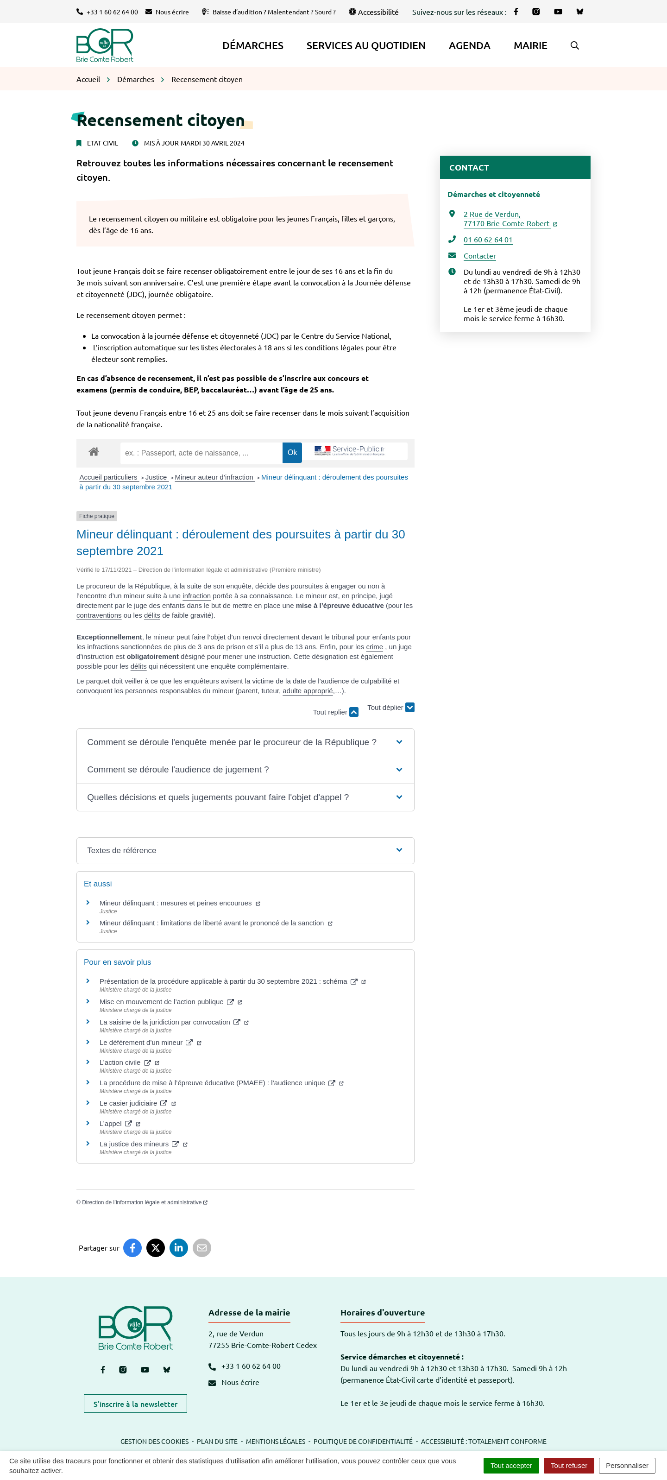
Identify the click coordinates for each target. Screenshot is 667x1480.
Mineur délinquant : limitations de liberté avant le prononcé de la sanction (216, 923)
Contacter (480, 255)
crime (374, 647)
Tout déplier (391, 708)
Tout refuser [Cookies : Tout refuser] (569, 1465)
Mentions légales (275, 1441)
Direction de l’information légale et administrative (145, 1202)
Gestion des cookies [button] (154, 1441)
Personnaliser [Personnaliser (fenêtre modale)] (627, 1465)
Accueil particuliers (109, 477)
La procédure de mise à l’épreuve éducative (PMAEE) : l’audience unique (222, 1083)
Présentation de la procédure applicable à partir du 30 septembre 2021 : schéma (233, 981)
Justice (157, 477)
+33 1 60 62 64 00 (244, 1365)
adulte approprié (308, 691)
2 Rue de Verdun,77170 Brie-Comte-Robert (510, 218)
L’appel (120, 1123)
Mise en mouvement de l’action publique (171, 1002)
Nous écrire (233, 1381)
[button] (575, 45)
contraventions (99, 615)
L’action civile (129, 1062)
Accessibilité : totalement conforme (484, 1441)
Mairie (530, 45)
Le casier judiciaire (138, 1103)
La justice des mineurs (144, 1144)
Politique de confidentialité (363, 1441)
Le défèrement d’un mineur (150, 1042)
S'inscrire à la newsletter (135, 1403)
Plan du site (217, 1441)
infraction (196, 596)
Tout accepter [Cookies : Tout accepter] (511, 1465)
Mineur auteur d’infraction (215, 477)
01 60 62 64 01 (488, 239)
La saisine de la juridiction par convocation (174, 1022)
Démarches (252, 45)
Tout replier (336, 712)
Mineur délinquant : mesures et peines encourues (180, 903)
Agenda (470, 45)
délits (152, 615)
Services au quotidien (366, 45)
